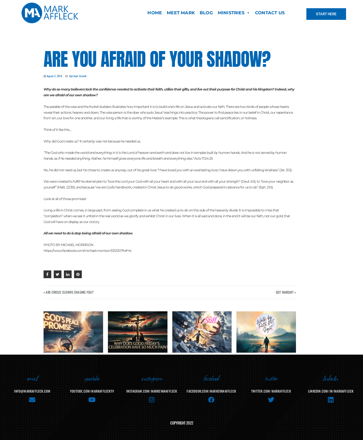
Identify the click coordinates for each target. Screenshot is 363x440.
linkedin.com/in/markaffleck (330, 391)
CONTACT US (270, 12)
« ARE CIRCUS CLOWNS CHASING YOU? (69, 292)
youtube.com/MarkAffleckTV (92, 391)
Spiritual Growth (77, 76)
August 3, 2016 (54, 76)
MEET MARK (181, 12)
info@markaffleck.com (32, 391)
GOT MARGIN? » (286, 292)
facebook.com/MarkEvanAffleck (211, 391)
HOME (154, 12)
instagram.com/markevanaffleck (151, 391)
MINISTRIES (234, 12)
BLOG (206, 12)
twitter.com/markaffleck (271, 391)
